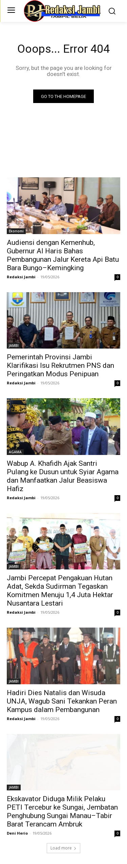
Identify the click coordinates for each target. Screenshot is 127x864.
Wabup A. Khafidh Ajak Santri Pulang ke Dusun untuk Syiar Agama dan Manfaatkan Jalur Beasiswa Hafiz (63, 476)
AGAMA (15, 452)
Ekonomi (16, 231)
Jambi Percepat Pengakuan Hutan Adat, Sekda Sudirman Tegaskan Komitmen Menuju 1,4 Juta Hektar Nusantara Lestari (60, 590)
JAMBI (14, 345)
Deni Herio (17, 833)
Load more (63, 848)
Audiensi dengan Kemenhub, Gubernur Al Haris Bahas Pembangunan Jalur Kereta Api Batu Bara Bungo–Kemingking (63, 255)
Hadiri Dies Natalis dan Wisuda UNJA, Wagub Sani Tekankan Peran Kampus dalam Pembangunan (62, 701)
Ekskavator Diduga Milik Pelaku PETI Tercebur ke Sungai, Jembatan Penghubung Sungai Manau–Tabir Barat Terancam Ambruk (62, 811)
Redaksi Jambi (21, 276)
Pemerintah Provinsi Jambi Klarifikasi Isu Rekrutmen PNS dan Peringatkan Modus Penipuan (60, 365)
